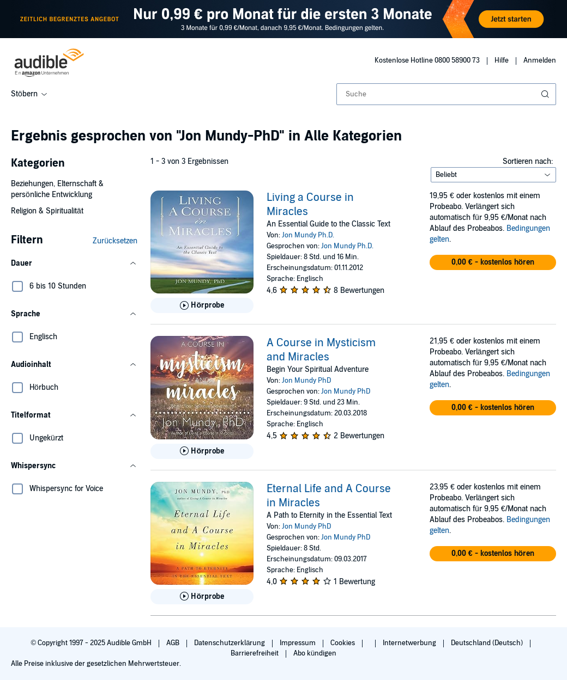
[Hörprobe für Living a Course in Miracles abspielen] (202, 305)
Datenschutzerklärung (230, 643)
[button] (74, 263)
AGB (173, 643)
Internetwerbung (410, 643)
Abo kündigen (314, 653)
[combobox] (446, 94)
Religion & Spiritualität (47, 211)
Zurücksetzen (115, 241)
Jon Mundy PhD (306, 380)
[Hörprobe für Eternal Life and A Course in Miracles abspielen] (202, 596)
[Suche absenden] (546, 94)
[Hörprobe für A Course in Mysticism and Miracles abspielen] (202, 451)
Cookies (343, 643)
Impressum (298, 643)
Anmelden (539, 60)
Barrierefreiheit (255, 653)
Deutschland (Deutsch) (487, 643)
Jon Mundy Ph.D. (308, 235)
